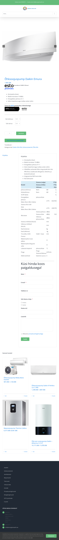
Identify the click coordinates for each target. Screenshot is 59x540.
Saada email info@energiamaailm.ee (35, 2)
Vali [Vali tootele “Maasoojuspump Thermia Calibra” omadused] (5, 451)
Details (25, 396)
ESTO (12, 105)
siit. (32, 538)
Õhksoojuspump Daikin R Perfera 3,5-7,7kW (43, 386)
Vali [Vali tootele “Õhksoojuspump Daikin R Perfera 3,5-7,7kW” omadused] (33, 396)
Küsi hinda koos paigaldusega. (15, 140)
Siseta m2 (24, 308)
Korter (24, 305)
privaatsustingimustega (36, 334)
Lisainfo (23, 316)
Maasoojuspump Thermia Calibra (15, 428)
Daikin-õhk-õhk (17, 147)
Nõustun (33, 334)
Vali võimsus (9, 119)
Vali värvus (9, 123)
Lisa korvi (21, 133)
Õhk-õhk (35, 147)
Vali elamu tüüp (27, 299)
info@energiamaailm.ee (11, 527)
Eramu (24, 302)
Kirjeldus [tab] (5, 155)
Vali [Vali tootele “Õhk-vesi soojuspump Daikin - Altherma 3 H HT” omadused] (33, 451)
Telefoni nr (24, 291)
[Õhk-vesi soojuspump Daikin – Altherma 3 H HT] (43, 419)
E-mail (23, 282)
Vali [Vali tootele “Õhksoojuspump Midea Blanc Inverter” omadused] (5, 396)
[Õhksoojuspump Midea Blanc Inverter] (16, 366)
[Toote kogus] (9, 133)
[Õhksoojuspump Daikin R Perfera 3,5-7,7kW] (43, 370)
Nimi (23, 274)
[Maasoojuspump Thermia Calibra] (16, 413)
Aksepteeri (51, 536)
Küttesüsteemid (27, 147)
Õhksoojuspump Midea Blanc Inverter (14, 379)
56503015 (23, 2)
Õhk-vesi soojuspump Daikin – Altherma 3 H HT (42, 442)
